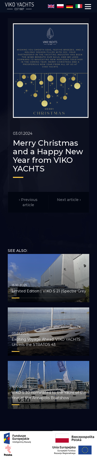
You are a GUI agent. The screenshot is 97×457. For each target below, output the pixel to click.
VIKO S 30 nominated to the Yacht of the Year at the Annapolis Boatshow (49, 395)
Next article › (69, 199)
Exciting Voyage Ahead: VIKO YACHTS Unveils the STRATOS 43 (46, 342)
